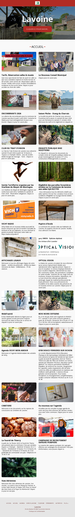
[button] (2, 3)
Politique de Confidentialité (37, 511)
